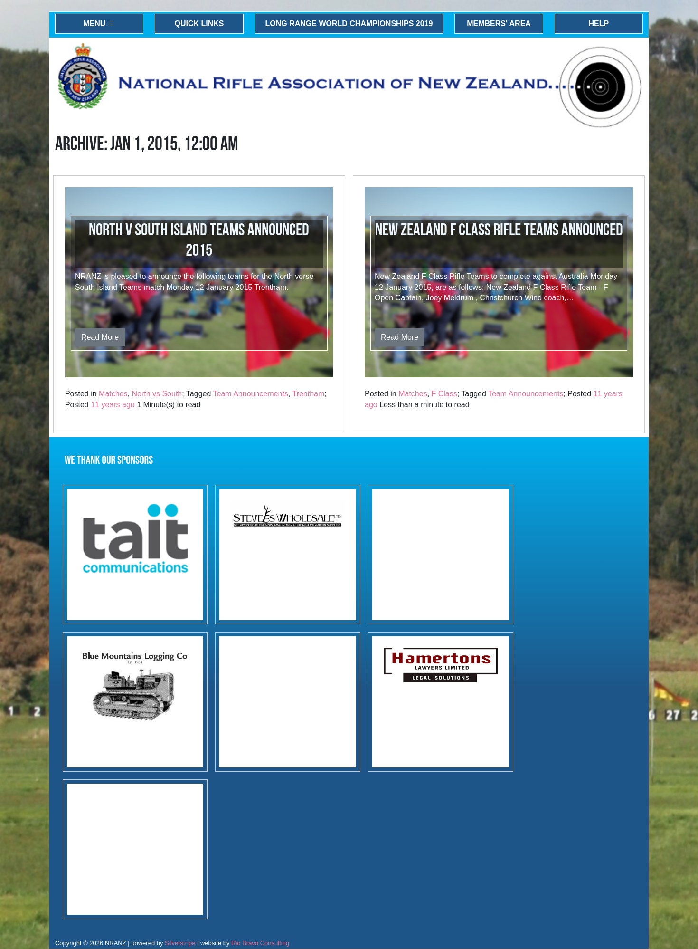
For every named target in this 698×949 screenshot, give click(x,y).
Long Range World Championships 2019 (349, 23)
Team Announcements (250, 394)
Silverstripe (180, 943)
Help (599, 23)
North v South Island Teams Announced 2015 (199, 240)
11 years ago (113, 405)
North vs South (157, 394)
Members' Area (499, 23)
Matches (113, 394)
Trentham (308, 394)
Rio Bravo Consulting (260, 943)
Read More (100, 337)
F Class (444, 394)
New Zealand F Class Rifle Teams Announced (499, 230)
